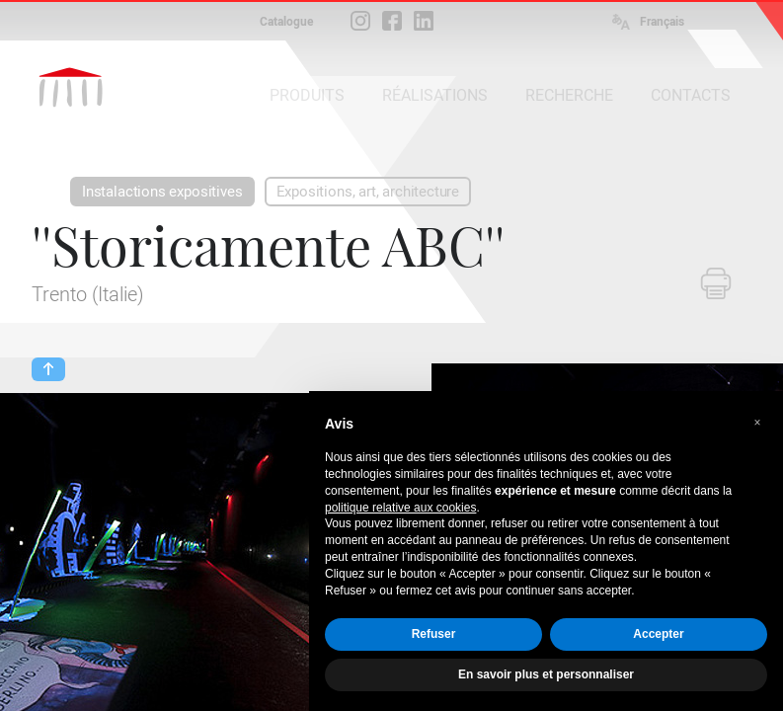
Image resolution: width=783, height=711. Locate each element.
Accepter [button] (658, 634)
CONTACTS (691, 95)
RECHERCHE (569, 95)
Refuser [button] (434, 634)
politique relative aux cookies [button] (400, 507)
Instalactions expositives (162, 191)
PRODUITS (307, 95)
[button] (757, 422)
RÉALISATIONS (435, 95)
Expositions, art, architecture (368, 191)
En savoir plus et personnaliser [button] (546, 674)
